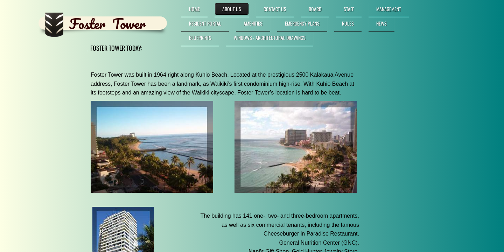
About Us (231, 9)
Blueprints (200, 37)
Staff (349, 9)
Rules (348, 23)
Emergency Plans (302, 23)
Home (194, 9)
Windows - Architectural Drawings (270, 37)
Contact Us (275, 9)
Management (388, 9)
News (381, 23)
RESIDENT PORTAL (205, 23)
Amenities (253, 23)
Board (315, 9)
